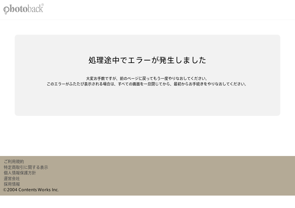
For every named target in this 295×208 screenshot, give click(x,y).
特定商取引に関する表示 (26, 167)
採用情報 (12, 184)
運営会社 (12, 179)
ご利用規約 (14, 161)
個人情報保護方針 (20, 173)
